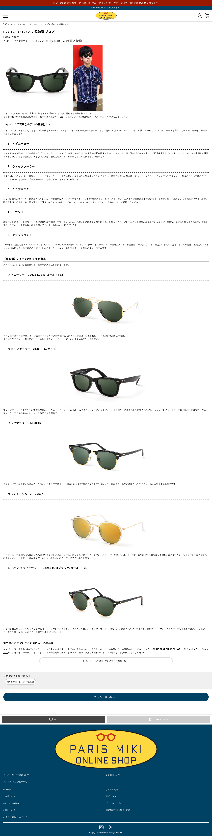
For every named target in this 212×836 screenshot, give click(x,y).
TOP (5, 24)
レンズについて (113, 775)
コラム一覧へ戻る (104, 697)
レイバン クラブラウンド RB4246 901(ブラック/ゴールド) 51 (46, 568)
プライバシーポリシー (116, 803)
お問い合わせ (9, 810)
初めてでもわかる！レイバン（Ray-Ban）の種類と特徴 (45, 24)
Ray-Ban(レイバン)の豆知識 (20, 682)
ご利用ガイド (9, 796)
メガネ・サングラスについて (16, 775)
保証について (112, 796)
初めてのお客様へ (11, 803)
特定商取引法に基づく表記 (118, 810)
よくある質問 (112, 790)
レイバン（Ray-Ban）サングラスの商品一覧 (105, 661)
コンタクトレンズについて (15, 782)
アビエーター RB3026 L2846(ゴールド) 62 (34, 274)
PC (53, 719)
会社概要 (7, 790)
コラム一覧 (14, 24)
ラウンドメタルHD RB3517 (24, 493)
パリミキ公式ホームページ (15, 817)
